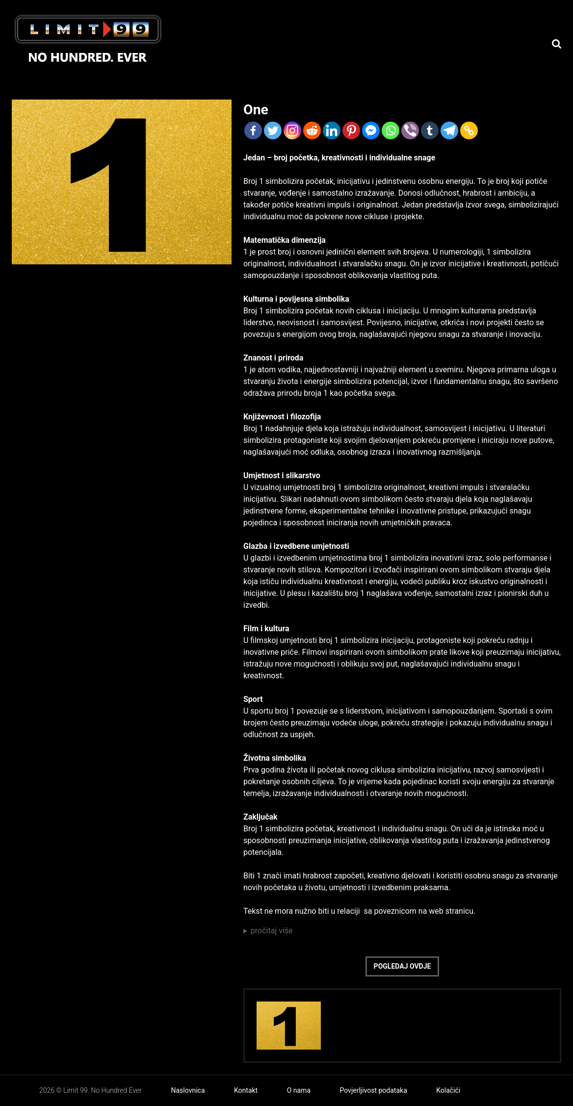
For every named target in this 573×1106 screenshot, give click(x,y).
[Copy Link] (469, 130)
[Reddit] (312, 130)
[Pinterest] (351, 130)
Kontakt (246, 1090)
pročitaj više (272, 930)
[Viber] (410, 130)
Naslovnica (188, 1090)
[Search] (556, 43)
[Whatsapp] (390, 130)
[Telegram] (449, 130)
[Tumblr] (430, 130)
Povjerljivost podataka (373, 1090)
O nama (299, 1090)
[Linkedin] (331, 130)
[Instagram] (292, 130)
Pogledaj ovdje (402, 966)
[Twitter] (273, 130)
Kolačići (448, 1090)
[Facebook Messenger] (371, 130)
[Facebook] (253, 130)
